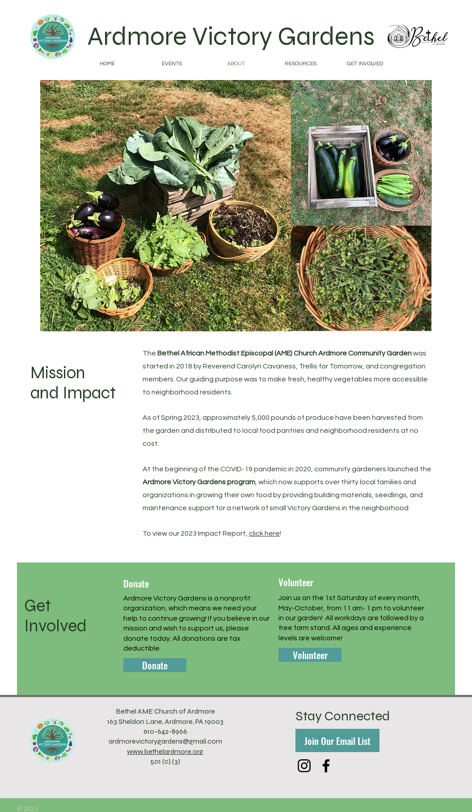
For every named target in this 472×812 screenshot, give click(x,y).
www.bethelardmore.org (165, 751)
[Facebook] (326, 765)
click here (264, 533)
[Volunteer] (309, 655)
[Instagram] (304, 765)
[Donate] (154, 665)
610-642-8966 (165, 731)
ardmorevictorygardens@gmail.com (165, 741)
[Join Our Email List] (337, 740)
